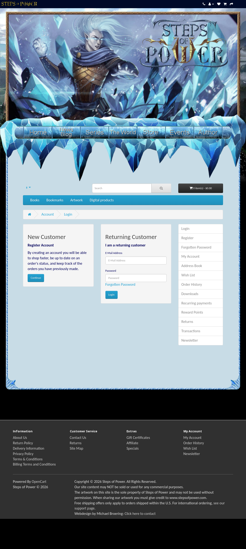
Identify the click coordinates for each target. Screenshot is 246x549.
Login (68, 214)
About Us (20, 437)
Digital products (102, 200)
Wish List (188, 275)
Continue (36, 277)
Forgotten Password (120, 284)
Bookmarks (54, 200)
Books (34, 200)
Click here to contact (140, 513)
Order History (191, 284)
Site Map (76, 448)
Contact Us (78, 437)
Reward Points (192, 312)
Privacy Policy (23, 453)
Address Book (191, 266)
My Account (190, 256)
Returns (187, 321)
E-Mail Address (114, 253)
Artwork (76, 200)
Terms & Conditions (28, 459)
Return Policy (23, 443)
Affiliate (132, 443)
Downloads (189, 294)
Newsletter (189, 340)
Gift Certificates (138, 437)
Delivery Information (28, 448)
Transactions (190, 331)
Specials (133, 448)
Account (47, 214)
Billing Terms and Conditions (34, 464)
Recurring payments (196, 303)
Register (187, 238)
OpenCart (39, 481)
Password (110, 270)
